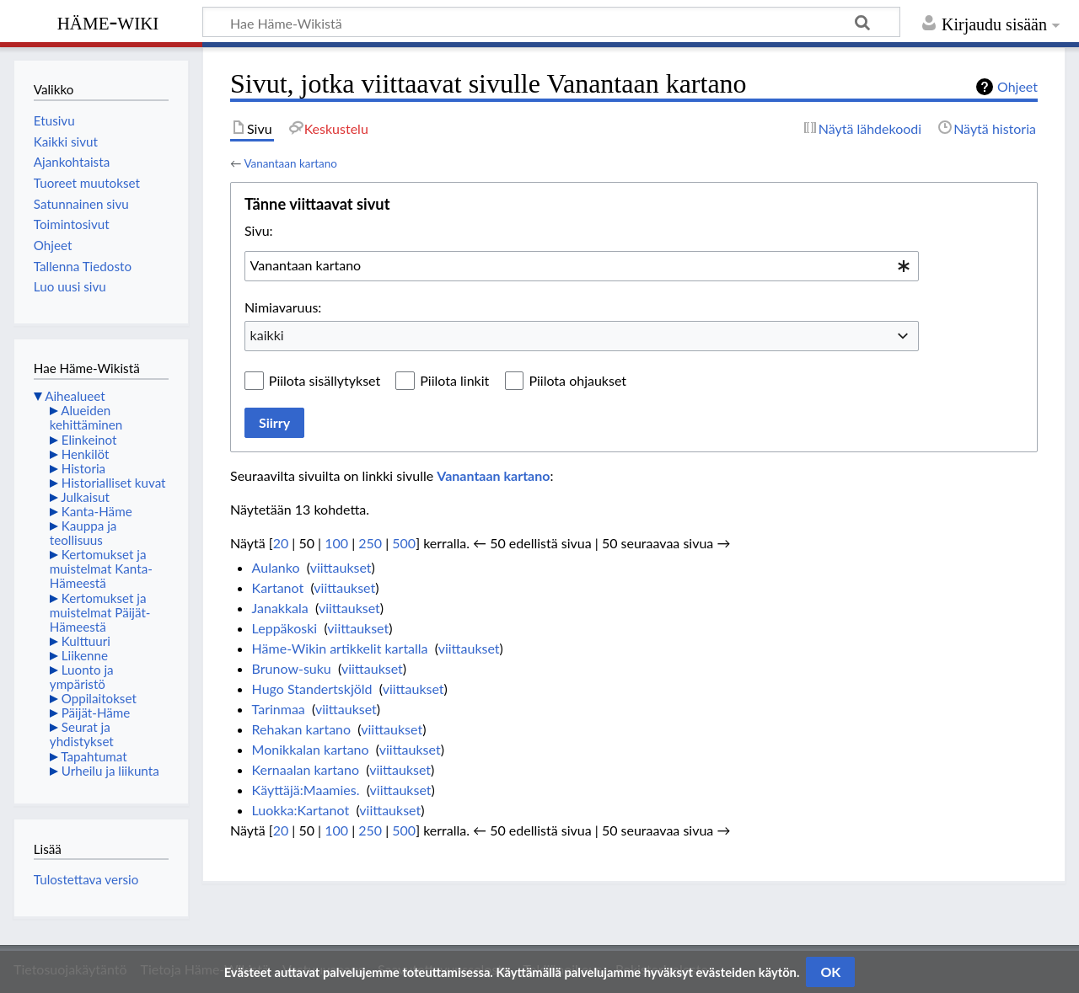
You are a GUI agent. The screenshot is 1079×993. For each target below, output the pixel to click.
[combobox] (581, 266)
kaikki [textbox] (267, 335)
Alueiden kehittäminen (86, 417)
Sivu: (258, 230)
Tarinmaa (278, 709)
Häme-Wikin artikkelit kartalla (340, 648)
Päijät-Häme (96, 712)
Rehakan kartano (302, 729)
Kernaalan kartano (305, 769)
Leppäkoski (285, 628)
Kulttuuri (86, 641)
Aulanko (276, 567)
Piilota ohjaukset (577, 380)
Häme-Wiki (108, 21)
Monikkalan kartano (310, 749)
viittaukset (341, 567)
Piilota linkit (454, 380)
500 (404, 543)
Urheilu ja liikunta (110, 770)
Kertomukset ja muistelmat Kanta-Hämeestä (101, 568)
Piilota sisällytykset (324, 380)
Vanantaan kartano (290, 163)
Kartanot (278, 587)
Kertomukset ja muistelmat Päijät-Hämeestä (100, 612)
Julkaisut (85, 497)
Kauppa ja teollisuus (83, 532)
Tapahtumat (94, 756)
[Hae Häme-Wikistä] (551, 22)
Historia (83, 468)
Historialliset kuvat (114, 482)
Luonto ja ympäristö (82, 676)
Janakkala (280, 608)
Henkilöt (86, 454)
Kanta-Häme (97, 511)
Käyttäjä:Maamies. (306, 790)
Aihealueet (75, 395)
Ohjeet (1017, 86)
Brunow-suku (291, 668)
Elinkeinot (89, 439)
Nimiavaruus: (282, 307)
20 (281, 543)
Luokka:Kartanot (301, 810)
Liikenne (85, 655)
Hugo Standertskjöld (312, 689)
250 (370, 543)
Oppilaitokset (99, 698)
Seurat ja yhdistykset (82, 734)
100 (336, 543)
